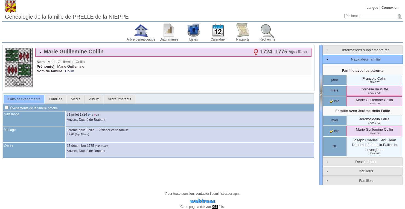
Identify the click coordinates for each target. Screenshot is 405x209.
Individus (366, 171)
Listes (193, 39)
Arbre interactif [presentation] (119, 99)
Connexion (389, 8)
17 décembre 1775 (80, 146)
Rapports (243, 39)
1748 (70, 134)
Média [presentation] (76, 99)
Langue (372, 8)
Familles (365, 181)
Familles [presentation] (55, 99)
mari (334, 120)
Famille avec (362, 111)
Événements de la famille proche (31, 108)
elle (334, 101)
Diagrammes (169, 39)
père (334, 80)
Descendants (365, 162)
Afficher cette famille (114, 130)
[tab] (173, 52)
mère (334, 90)
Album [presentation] (94, 99)
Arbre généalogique (141, 39)
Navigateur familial (365, 59)
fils (335, 146)
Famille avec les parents (363, 70)
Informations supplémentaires (365, 50)
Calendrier (218, 39)
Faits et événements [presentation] (24, 99)
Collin (69, 71)
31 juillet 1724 (77, 114)
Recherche (267, 39)
